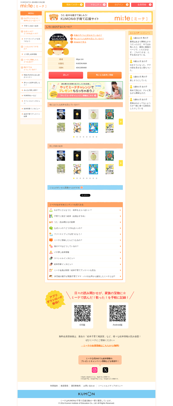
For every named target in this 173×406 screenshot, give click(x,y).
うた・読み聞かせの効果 (62, 222)
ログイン (119, 4)
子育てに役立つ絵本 (31, 26)
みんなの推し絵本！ (31, 90)
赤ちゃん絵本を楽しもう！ (32, 84)
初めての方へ (72, 4)
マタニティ (96, 4)
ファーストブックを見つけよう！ (65, 234)
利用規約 (54, 386)
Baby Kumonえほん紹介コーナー (32, 76)
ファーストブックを (32, 40)
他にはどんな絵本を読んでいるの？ (89, 39)
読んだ (66, 75)
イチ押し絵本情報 (59, 252)
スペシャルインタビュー (62, 258)
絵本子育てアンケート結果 (32, 115)
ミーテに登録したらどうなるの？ (65, 240)
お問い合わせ (89, 386)
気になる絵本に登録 (104, 75)
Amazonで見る (80, 42)
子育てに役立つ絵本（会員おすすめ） (67, 216)
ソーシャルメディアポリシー (110, 386)
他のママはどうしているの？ (64, 246)
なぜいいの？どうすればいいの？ (65, 228)
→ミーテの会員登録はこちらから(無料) (100, 345)
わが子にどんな (70, 210)
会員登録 (142, 4)
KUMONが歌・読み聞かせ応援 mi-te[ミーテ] (33, 4)
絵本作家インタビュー (61, 264)
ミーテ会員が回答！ (72, 270)
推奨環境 (64, 386)
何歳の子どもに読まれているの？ (88, 35)
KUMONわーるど (30, 96)
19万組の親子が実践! (82, 276)
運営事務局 (76, 386)
